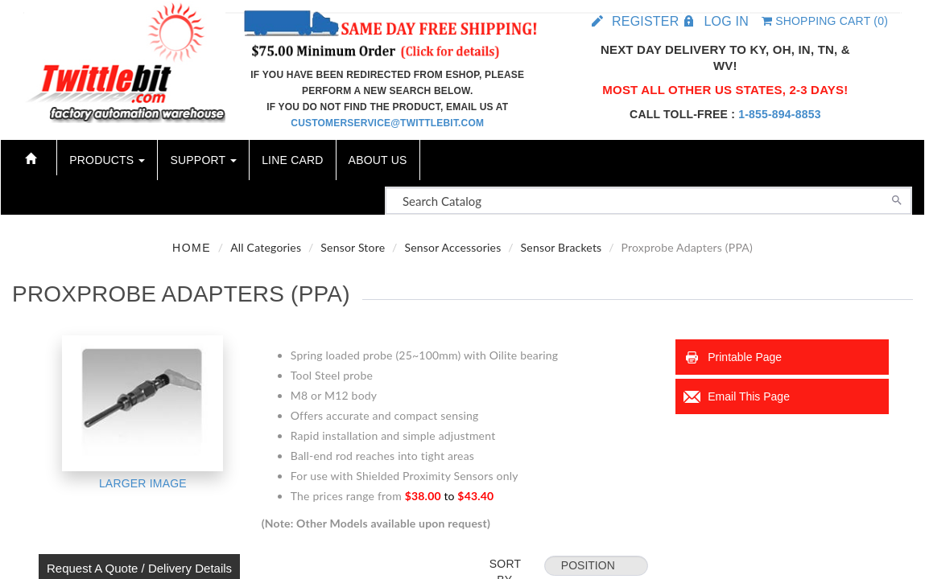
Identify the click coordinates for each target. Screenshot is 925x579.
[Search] (897, 198)
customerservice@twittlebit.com (387, 123)
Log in (726, 21)
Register (645, 21)
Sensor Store (352, 247)
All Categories (265, 247)
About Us (378, 160)
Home (191, 247)
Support (203, 160)
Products (107, 160)
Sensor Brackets (561, 247)
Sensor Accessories (452, 247)
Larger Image (143, 483)
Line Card (292, 160)
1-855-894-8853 (779, 114)
